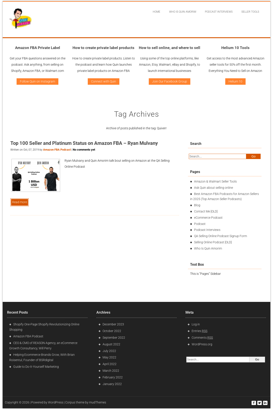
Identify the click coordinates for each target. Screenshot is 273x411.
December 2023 (113, 324)
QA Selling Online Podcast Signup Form (220, 236)
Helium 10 (235, 81)
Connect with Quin (103, 81)
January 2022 (112, 384)
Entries (199, 331)
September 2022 (114, 337)
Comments (202, 337)
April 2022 (109, 364)
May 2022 (109, 357)
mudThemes (97, 402)
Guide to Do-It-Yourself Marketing (36, 366)
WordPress (55, 402)
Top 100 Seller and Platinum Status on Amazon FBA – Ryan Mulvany (84, 143)
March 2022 (111, 370)
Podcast (200, 224)
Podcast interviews (219, 11)
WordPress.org (202, 344)
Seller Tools (250, 11)
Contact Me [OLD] (206, 211)
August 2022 (111, 344)
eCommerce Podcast (208, 217)
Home (156, 11)
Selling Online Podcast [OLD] (213, 242)
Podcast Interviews (207, 230)
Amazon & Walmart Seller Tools (215, 181)
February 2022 (113, 377)
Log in (196, 324)
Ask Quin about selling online (213, 187)
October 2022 (112, 331)
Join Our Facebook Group (169, 81)
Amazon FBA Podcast (57, 149)
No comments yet (84, 149)
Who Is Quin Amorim (182, 11)
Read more (19, 202)
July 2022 (109, 351)
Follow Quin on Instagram (37, 81)
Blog (197, 205)
